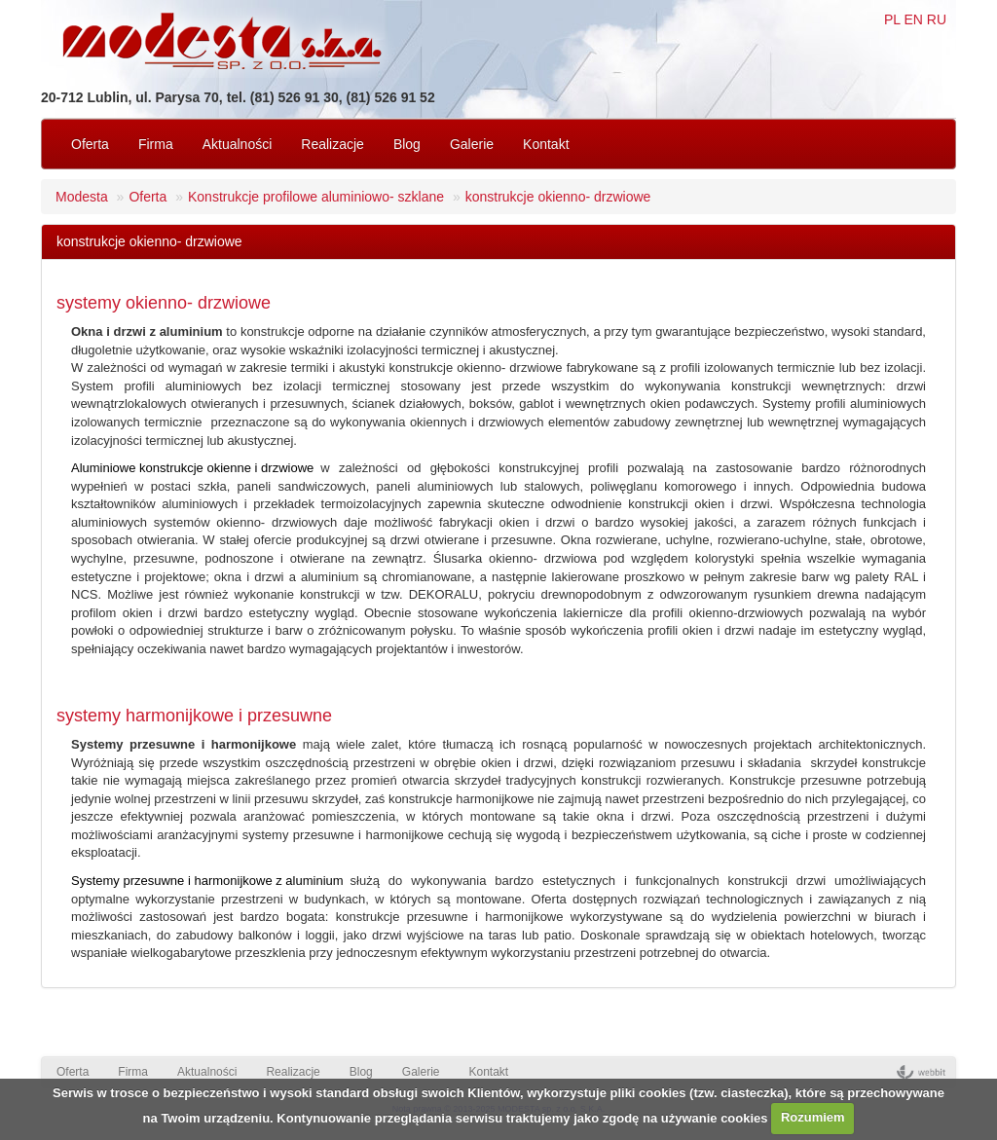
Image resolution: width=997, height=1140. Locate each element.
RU (936, 19)
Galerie (472, 144)
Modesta (81, 196)
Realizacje (332, 144)
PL (892, 19)
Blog (407, 144)
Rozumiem (813, 1117)
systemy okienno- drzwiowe (163, 303)
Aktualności (238, 144)
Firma (155, 144)
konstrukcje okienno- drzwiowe (558, 196)
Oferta (90, 144)
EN (913, 19)
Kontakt (546, 144)
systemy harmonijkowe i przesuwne (194, 715)
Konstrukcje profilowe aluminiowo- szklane (316, 196)
